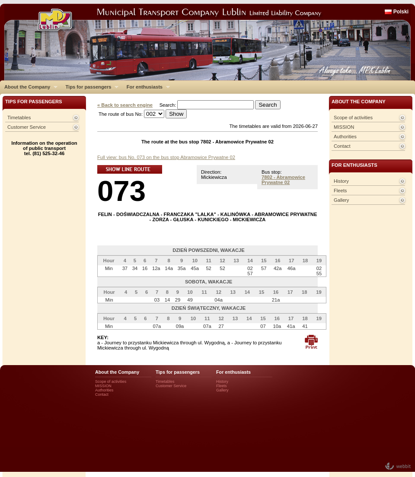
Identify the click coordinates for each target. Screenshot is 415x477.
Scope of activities (353, 117)
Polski (401, 12)
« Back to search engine (125, 105)
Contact (342, 146)
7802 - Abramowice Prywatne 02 (283, 180)
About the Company (28, 86)
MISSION (344, 127)
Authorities (345, 136)
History (341, 181)
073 (121, 191)
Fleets (340, 190)
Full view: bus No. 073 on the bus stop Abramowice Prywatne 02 (166, 157)
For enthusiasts (146, 86)
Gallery (341, 200)
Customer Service (26, 127)
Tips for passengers (89, 86)
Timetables (19, 117)
